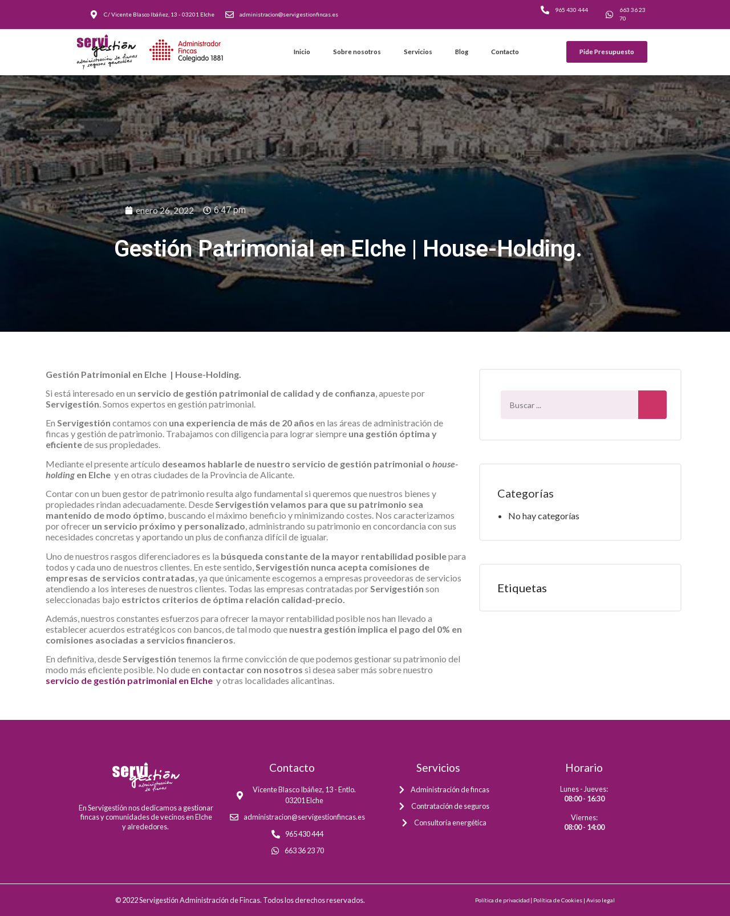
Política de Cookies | (559, 900)
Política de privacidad (502, 900)
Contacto (505, 51)
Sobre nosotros (357, 51)
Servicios (418, 51)
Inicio (302, 51)
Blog (461, 51)
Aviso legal (600, 900)
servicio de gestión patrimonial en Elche (130, 680)
